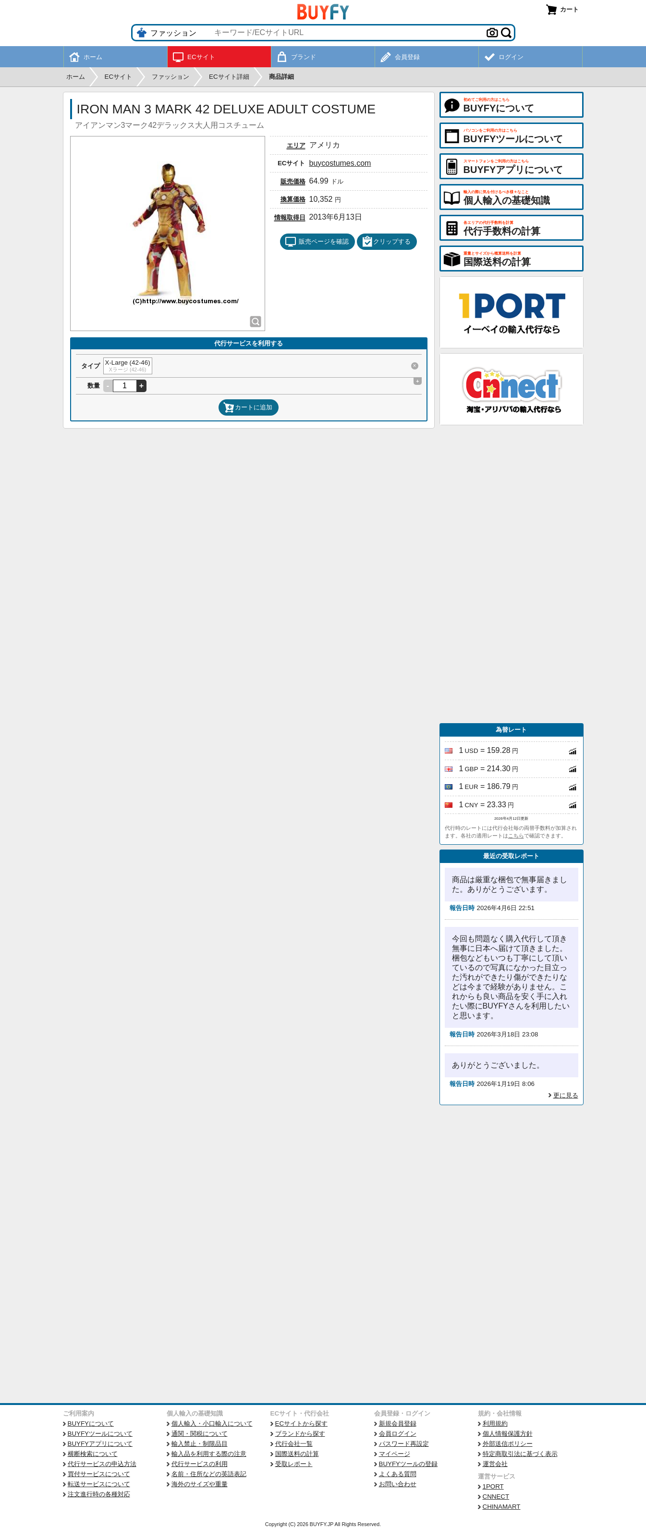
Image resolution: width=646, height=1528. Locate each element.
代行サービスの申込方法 (102, 1463)
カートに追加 (247, 407)
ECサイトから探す (301, 1423)
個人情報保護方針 (508, 1433)
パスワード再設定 (404, 1443)
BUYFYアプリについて (100, 1443)
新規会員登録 (397, 1423)
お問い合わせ (397, 1484)
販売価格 (292, 181)
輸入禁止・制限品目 (199, 1443)
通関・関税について (199, 1433)
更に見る (565, 1095)
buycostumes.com (340, 163)
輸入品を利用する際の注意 (208, 1453)
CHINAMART (502, 1506)
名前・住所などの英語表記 (208, 1474)
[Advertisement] (511, 574)
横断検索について (93, 1453)
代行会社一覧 (294, 1443)
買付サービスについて (99, 1474)
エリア (296, 145)
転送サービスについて (99, 1484)
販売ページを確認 (317, 241)
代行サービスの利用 (199, 1463)
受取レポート (294, 1463)
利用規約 (495, 1423)
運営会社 (495, 1463)
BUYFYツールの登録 (408, 1463)
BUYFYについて (91, 1423)
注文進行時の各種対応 (99, 1494)
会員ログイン (397, 1433)
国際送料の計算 (297, 1453)
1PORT (493, 1486)
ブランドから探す (300, 1433)
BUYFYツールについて (100, 1433)
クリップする (386, 241)
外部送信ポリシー (508, 1443)
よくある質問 (397, 1474)
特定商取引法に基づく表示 (520, 1453)
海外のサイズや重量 (199, 1484)
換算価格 (292, 199)
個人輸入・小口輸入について (212, 1423)
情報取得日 (289, 217)
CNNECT (496, 1496)
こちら (516, 835)
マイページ (394, 1453)
